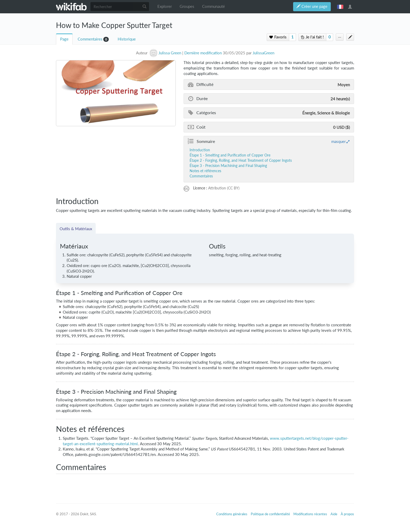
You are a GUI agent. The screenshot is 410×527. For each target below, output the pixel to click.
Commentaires (90, 39)
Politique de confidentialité (270, 514)
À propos (347, 514)
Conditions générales (231, 514)
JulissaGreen (263, 53)
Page (64, 39)
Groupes (187, 6)
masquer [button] (338, 141)
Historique (127, 39)
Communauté (213, 6)
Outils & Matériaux (76, 228)
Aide (334, 514)
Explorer (164, 6)
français (340, 6)
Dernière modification (203, 53)
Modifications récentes (310, 514)
